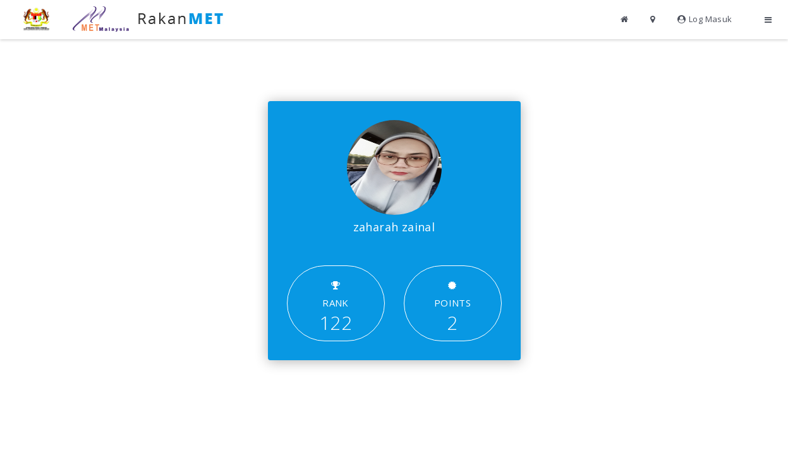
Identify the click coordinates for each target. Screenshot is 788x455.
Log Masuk (704, 19)
